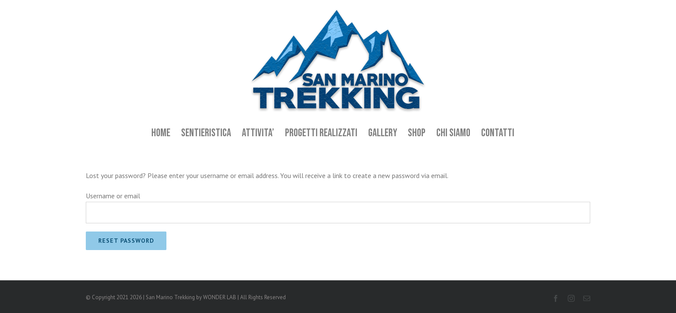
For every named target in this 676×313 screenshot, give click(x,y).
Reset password (126, 240)
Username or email (113, 195)
